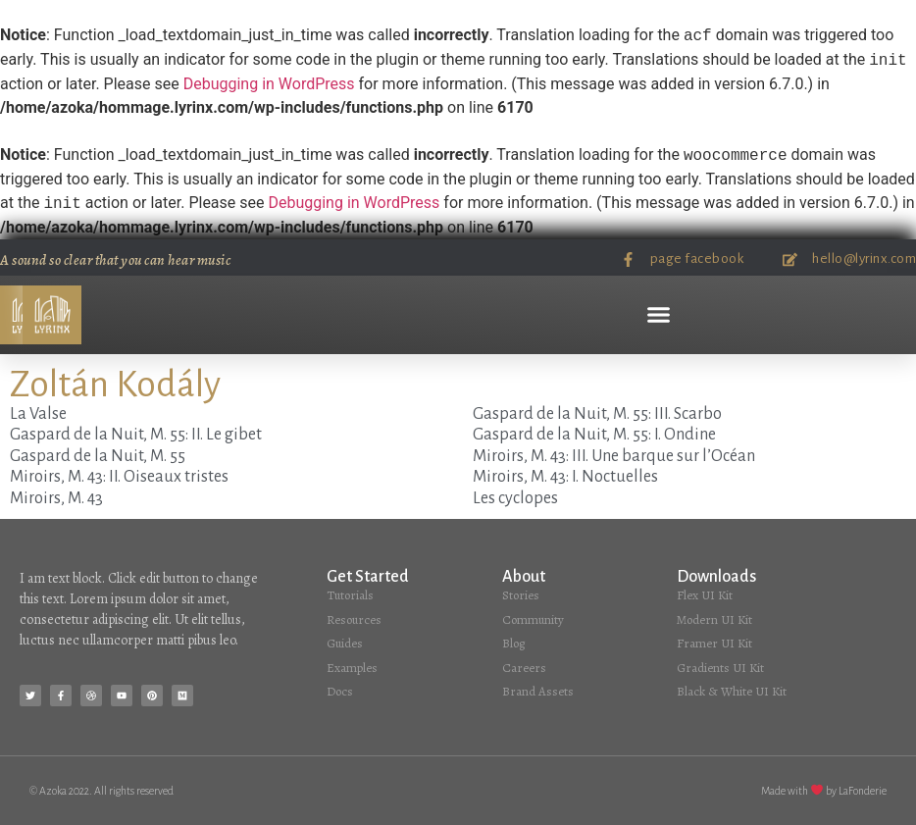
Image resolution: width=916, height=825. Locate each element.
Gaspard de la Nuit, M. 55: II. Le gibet (136, 434)
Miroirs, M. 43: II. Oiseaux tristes (119, 477)
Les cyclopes (515, 498)
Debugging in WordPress (269, 84)
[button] (659, 315)
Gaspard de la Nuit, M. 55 (97, 456)
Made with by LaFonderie (824, 791)
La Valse (38, 414)
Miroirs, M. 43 (56, 498)
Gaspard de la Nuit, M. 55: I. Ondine (594, 434)
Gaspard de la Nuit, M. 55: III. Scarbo (597, 414)
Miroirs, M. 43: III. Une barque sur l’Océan (614, 456)
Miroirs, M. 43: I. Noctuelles (565, 477)
